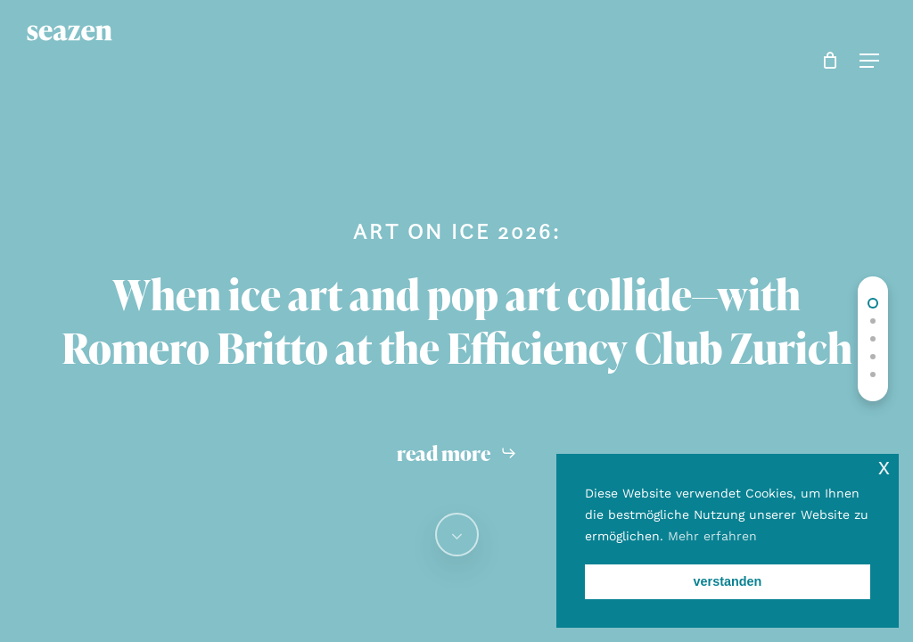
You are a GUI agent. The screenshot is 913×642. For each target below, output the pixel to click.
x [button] (884, 466)
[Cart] (826, 61)
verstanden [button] (728, 581)
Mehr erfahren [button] (712, 536)
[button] (866, 61)
